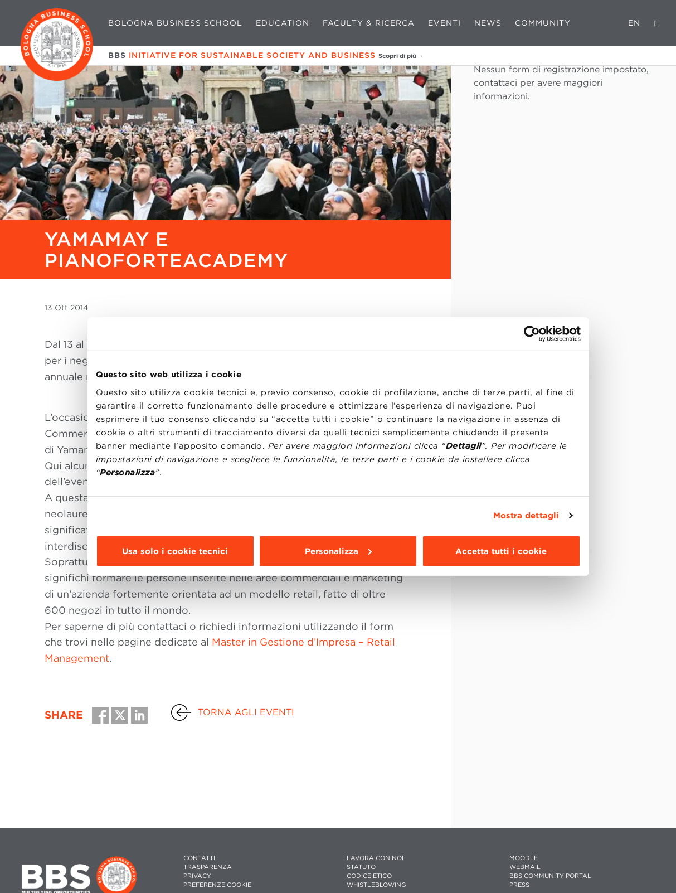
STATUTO (361, 867)
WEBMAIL (525, 867)
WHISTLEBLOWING (376, 885)
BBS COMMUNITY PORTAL (550, 876)
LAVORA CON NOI (375, 858)
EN (634, 22)
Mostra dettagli (526, 516)
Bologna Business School (175, 22)
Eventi (444, 22)
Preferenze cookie (217, 885)
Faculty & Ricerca (369, 22)
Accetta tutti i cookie (501, 551)
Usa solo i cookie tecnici (175, 551)
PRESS (519, 885)
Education (282, 22)
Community (543, 22)
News (488, 22)
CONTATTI (199, 858)
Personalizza (338, 551)
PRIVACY (197, 876)
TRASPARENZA (207, 867)
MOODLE (523, 858)
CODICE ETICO (369, 876)
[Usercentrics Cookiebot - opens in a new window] (532, 334)
